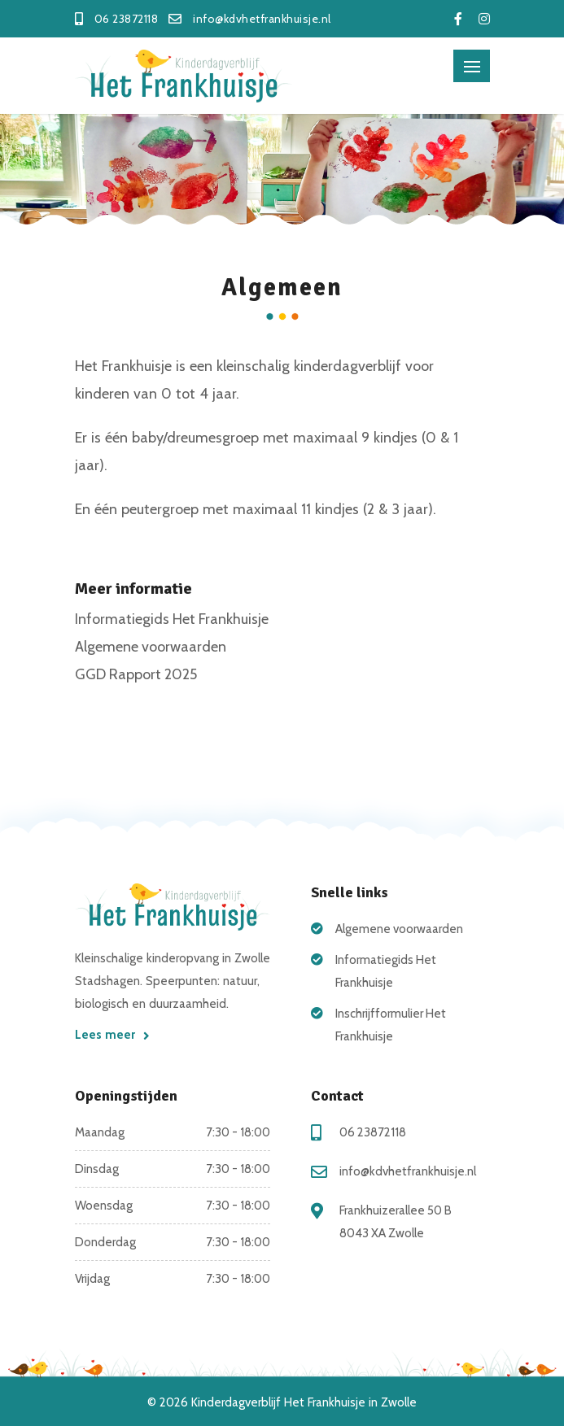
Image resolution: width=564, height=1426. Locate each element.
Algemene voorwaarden (150, 647)
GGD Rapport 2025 (136, 674)
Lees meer (112, 1034)
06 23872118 (372, 1132)
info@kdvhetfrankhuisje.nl (407, 1171)
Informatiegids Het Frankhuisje (172, 619)
